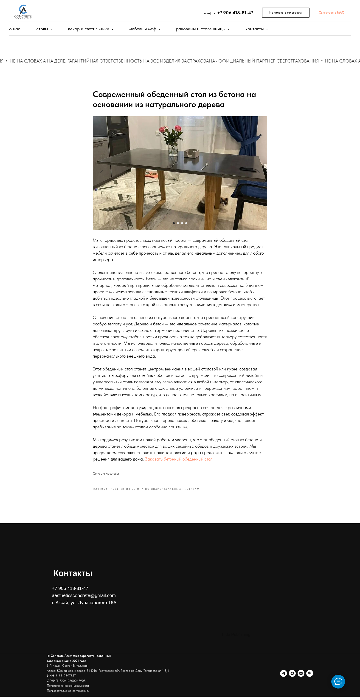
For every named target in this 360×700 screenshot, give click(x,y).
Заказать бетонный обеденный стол (179, 461)
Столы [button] (42, 28)
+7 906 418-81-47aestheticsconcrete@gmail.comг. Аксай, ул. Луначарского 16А (84, 598)
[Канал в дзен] (301, 676)
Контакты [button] (255, 28)
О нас (14, 28)
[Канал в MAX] (292, 676)
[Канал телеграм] (283, 676)
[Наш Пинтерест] (309, 676)
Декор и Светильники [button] (89, 28)
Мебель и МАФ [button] (143, 28)
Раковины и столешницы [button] (201, 28)
